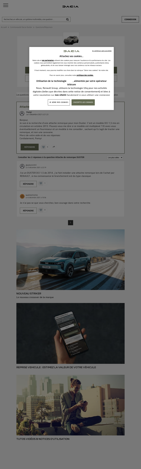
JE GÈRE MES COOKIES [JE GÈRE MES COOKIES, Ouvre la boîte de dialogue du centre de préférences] (58, 102)
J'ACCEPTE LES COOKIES (83, 102)
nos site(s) (60, 95)
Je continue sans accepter (102, 51)
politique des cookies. (85, 75)
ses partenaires (48, 60)
